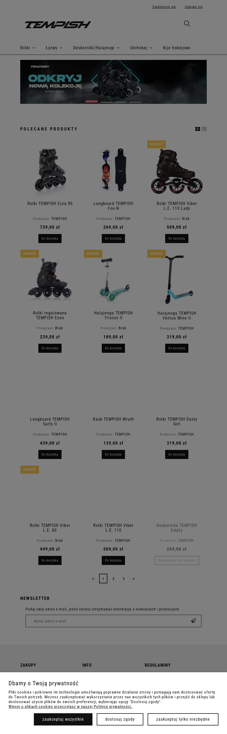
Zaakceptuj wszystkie (63, 719)
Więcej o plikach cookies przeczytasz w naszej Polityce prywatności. (70, 706)
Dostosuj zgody (120, 719)
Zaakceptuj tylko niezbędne (183, 719)
